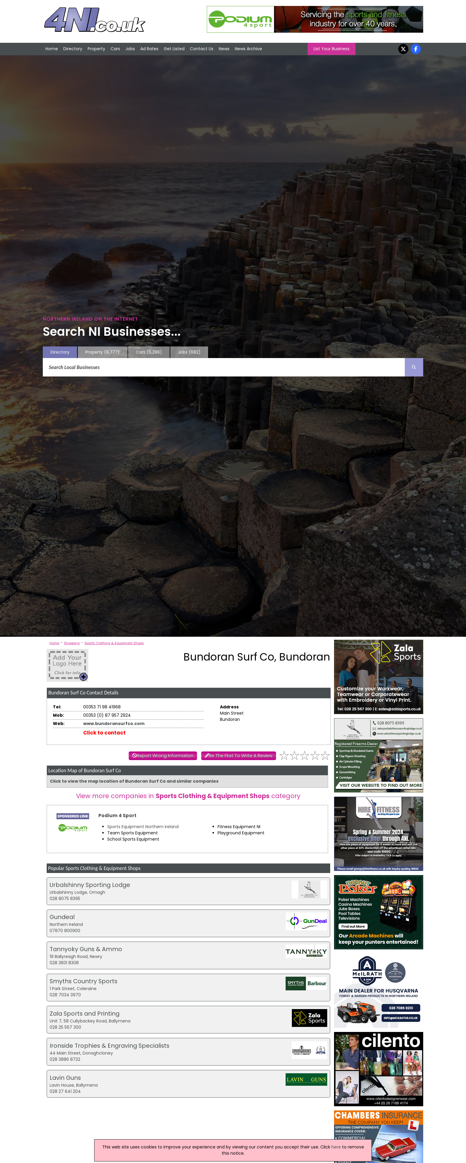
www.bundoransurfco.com (113, 724)
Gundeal (62, 917)
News (224, 49)
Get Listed (174, 49)
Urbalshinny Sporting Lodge (90, 885)
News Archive (248, 49)
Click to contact (104, 732)
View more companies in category (188, 796)
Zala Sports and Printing (84, 1013)
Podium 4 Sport (117, 815)
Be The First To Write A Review (241, 756)
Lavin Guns (65, 1078)
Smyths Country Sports (83, 981)
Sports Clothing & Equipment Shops (114, 643)
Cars (115, 49)
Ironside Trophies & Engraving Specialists (109, 1045)
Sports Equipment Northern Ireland (143, 827)
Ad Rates (149, 49)
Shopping (72, 643)
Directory (72, 49)
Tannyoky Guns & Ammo (86, 949)
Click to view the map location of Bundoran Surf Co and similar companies (134, 781)
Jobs (130, 49)
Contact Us (201, 49)
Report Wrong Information (165, 756)
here (336, 1147)
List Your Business (332, 49)
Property (96, 49)
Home (51, 49)
